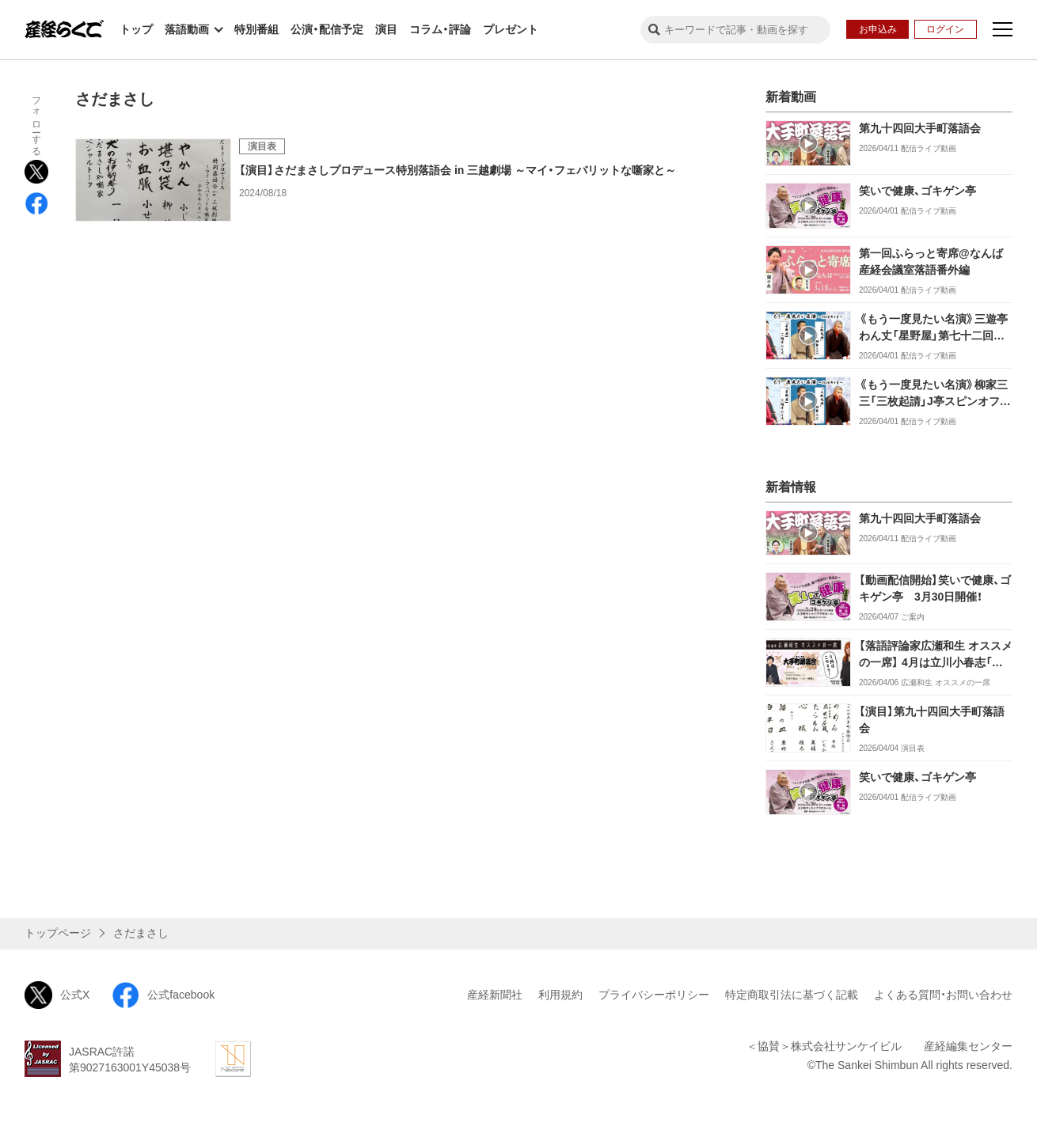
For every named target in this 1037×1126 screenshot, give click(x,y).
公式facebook (163, 995)
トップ (136, 29)
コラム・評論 (440, 29)
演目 (386, 29)
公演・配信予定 (327, 29)
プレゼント (510, 29)
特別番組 (256, 29)
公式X (57, 995)
